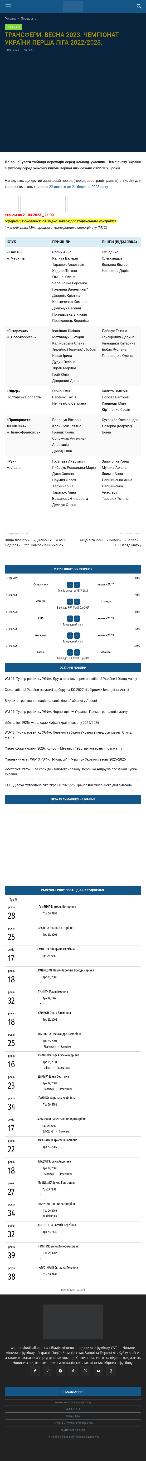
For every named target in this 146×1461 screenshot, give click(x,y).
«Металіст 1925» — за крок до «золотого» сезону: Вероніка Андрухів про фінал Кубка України (71, 771)
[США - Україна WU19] (73, 618)
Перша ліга (28, 18)
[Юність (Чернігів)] (58, 204)
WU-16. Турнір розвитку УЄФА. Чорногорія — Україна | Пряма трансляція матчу (66, 712)
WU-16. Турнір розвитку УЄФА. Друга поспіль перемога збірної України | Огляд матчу (71, 679)
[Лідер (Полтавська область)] (11, 204)
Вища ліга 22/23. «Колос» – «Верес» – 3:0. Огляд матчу (109, 542)
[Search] (139, 6)
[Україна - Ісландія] (73, 601)
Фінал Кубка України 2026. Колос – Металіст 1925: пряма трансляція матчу (63, 748)
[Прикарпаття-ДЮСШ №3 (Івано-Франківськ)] (27, 204)
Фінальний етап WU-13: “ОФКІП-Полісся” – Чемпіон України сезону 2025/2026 (66, 759)
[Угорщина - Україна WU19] (73, 635)
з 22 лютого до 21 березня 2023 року (77, 187)
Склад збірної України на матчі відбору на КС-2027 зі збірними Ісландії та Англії (67, 690)
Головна (10, 18)
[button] (8, 6)
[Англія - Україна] (73, 652)
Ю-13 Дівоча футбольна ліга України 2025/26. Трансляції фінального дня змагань (68, 785)
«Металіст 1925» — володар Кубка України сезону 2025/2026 (52, 723)
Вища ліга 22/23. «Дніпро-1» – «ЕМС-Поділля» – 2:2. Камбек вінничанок (35, 542)
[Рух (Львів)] (43, 204)
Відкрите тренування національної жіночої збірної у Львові (51, 701)
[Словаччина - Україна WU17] (73, 584)
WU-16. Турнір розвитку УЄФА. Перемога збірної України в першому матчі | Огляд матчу (68, 734)
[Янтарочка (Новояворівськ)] (74, 204)
